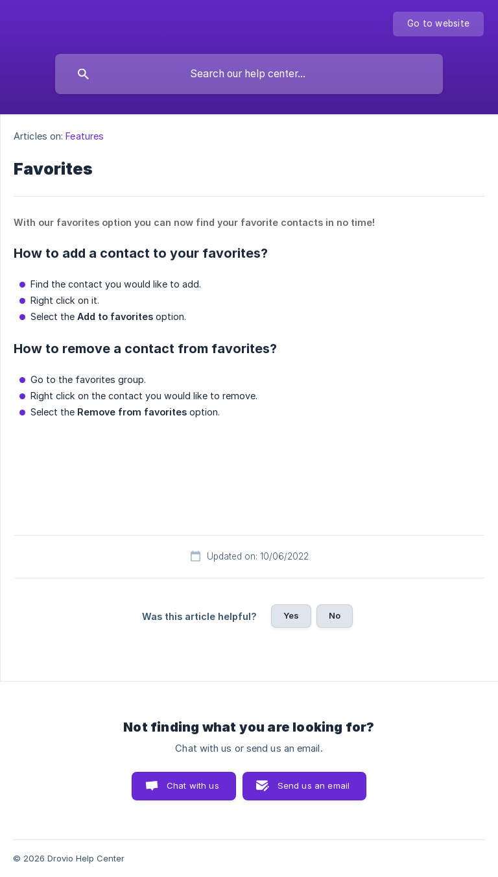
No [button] (334, 615)
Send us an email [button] (314, 785)
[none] (438, 24)
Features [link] (84, 136)
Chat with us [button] (193, 785)
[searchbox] (249, 74)
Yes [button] (291, 615)
